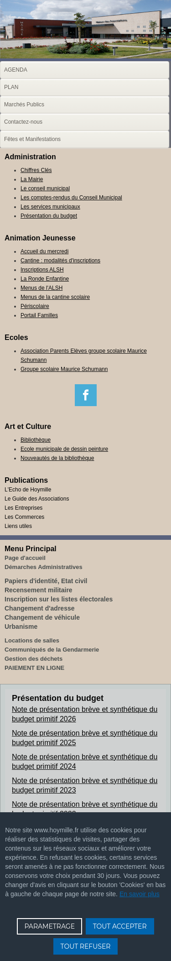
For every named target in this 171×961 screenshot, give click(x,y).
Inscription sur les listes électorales (59, 599)
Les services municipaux (50, 207)
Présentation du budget (49, 216)
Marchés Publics (24, 104)
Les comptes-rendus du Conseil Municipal (71, 197)
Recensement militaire (39, 590)
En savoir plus (139, 894)
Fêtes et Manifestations (32, 139)
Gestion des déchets (33, 658)
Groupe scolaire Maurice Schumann (64, 369)
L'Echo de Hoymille (28, 489)
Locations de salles (32, 640)
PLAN (11, 87)
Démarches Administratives (44, 567)
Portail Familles (39, 315)
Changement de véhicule (42, 617)
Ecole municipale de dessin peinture (64, 449)
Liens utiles (18, 526)
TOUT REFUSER (86, 946)
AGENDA (15, 70)
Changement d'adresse (40, 608)
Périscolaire (35, 306)
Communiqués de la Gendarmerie (52, 649)
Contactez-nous (23, 122)
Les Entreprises (23, 508)
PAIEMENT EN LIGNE (34, 667)
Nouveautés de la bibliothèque (57, 458)
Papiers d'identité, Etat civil (46, 581)
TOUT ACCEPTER (120, 926)
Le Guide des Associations (37, 499)
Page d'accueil (25, 557)
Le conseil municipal (45, 188)
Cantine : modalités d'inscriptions (60, 260)
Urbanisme (21, 626)
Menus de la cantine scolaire (55, 297)
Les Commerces (24, 517)
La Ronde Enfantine (45, 279)
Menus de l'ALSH (41, 288)
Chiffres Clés (36, 170)
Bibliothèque (36, 440)
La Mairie (32, 179)
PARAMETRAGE (49, 926)
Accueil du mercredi (44, 251)
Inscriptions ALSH (42, 269)
